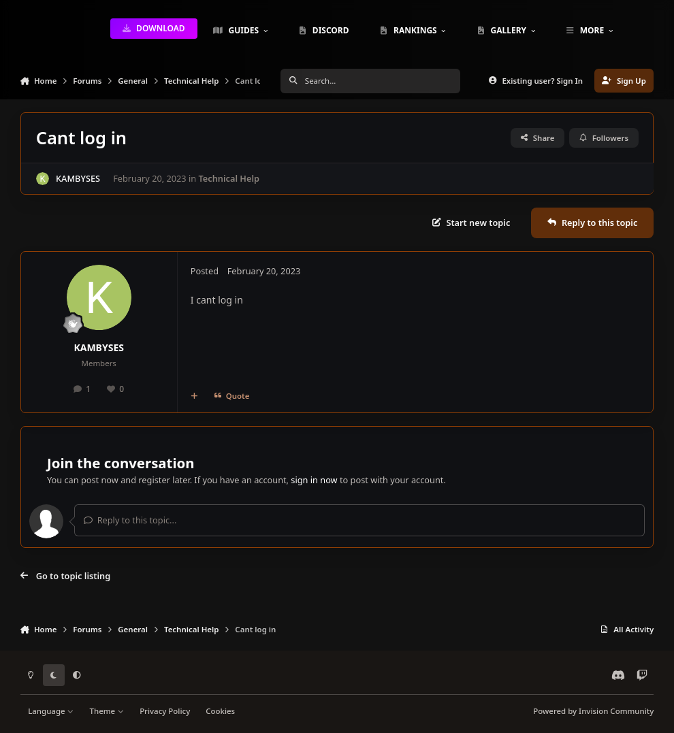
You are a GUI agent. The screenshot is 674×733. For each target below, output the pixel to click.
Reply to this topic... (130, 520)
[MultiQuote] (194, 396)
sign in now (314, 480)
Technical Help (228, 178)
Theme (107, 711)
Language (51, 711)
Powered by (593, 711)
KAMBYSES (78, 178)
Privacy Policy (165, 711)
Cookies (220, 711)
